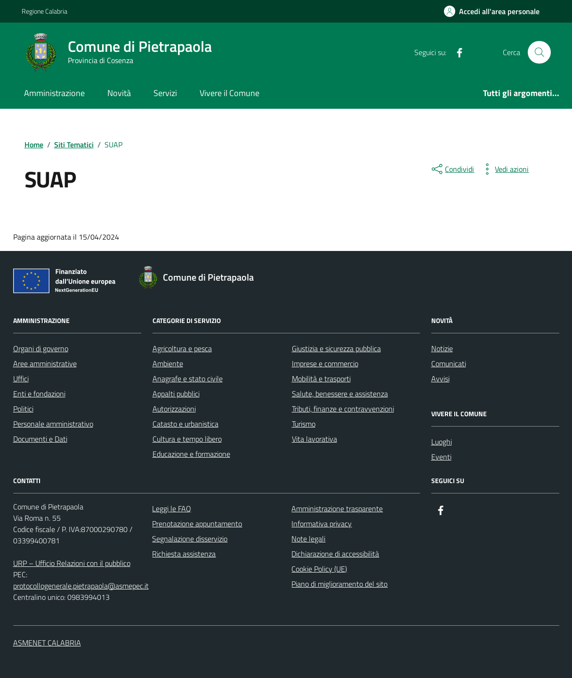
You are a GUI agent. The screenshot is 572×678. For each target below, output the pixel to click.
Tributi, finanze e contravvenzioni (343, 408)
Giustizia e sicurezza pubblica (336, 348)
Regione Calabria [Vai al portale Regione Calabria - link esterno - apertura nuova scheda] (44, 11)
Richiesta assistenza (184, 553)
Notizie (442, 348)
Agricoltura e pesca (182, 348)
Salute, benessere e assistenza (340, 393)
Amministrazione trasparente (337, 508)
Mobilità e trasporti (321, 378)
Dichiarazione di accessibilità (335, 553)
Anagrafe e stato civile (188, 378)
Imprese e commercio (325, 363)
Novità (119, 93)
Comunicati (448, 363)
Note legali (308, 538)
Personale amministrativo (53, 423)
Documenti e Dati (40, 438)
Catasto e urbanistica (185, 423)
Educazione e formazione (191, 454)
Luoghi (441, 441)
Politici (23, 408)
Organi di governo (40, 348)
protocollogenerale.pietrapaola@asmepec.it (81, 585)
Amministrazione (54, 93)
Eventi (441, 456)
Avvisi (440, 378)
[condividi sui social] (452, 169)
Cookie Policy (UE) (319, 568)
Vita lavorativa (314, 438)
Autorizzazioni (174, 408)
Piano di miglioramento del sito (339, 583)
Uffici (21, 378)
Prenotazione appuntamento (197, 523)
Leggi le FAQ (171, 508)
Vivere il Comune (229, 93)
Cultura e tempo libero (187, 438)
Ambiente (168, 363)
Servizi (165, 93)
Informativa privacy (321, 523)
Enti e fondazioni (39, 393)
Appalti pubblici (176, 393)
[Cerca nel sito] (539, 52)
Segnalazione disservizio (189, 538)
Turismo (303, 423)
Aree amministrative (45, 363)
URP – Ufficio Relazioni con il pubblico (71, 563)
